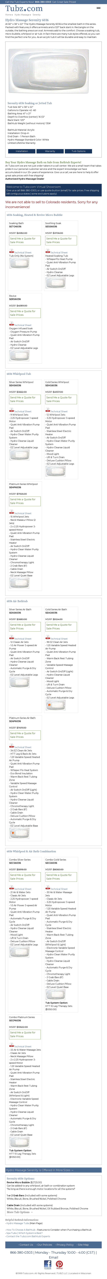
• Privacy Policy (64, 1244)
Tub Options (78, 151)
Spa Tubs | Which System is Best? (24, 1233)
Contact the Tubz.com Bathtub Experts (28, 1236)
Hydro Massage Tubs (17, 1223)
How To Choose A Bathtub (20, 1230)
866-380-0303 (43, 2)
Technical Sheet (20, 252)
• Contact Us (25, 1244)
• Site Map (83, 1244)
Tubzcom (24, 9)
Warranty (50, 151)
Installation (22, 151)
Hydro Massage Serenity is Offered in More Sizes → (40, 1170)
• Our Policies (44, 1244)
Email (53, 1257)
